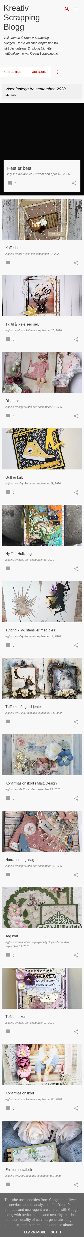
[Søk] (67, 9)
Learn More (35, 1232)
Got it (56, 1232)
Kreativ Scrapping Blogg (22, 17)
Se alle (10, 94)
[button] (74, 184)
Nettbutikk (12, 72)
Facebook (38, 72)
